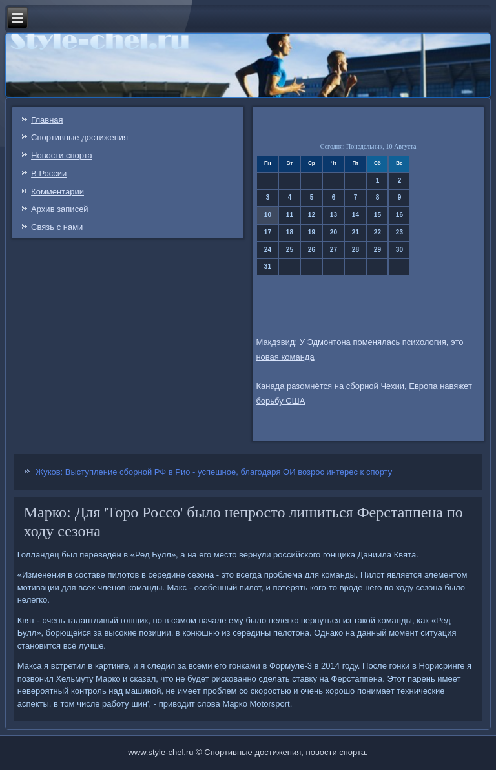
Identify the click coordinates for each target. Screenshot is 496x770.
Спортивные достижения (79, 137)
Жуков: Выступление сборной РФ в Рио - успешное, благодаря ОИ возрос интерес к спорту (214, 472)
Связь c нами (57, 227)
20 (333, 232)
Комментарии (57, 191)
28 (355, 249)
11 (289, 214)
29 (377, 249)
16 (399, 214)
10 (267, 214)
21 (355, 232)
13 (333, 214)
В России (49, 173)
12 (311, 214)
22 (377, 232)
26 (311, 249)
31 (267, 266)
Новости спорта (61, 155)
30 (399, 249)
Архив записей (59, 209)
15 (377, 214)
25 (289, 249)
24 (267, 249)
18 (289, 232)
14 (355, 214)
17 (267, 232)
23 (399, 232)
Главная (47, 120)
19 (311, 232)
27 (333, 249)
